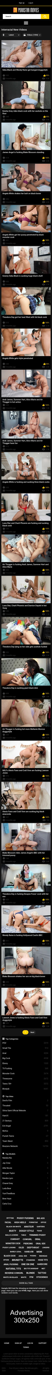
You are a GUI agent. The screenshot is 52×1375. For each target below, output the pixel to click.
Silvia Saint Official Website (25, 1110)
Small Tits (25, 1048)
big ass (41, 1218)
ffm (31, 1277)
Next (32, 1032)
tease (39, 1231)
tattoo (42, 1273)
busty (12, 1231)
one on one (27, 1264)
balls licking (11, 1235)
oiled (21, 1247)
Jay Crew (25, 1163)
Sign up (21, 3)
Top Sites (9, 1096)
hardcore (42, 1264)
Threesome (25, 1079)
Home (6, 1343)
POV (25, 1043)
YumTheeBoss (25, 1193)
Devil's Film (25, 1100)
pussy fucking (25, 1218)
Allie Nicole (25, 1168)
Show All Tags (26, 1283)
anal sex (23, 1256)
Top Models (10, 1154)
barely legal (15, 1252)
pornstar (33, 1222)
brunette (17, 1260)
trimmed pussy (37, 1235)
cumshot (15, 1239)
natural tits (13, 1268)
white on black (10, 1277)
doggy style (26, 1231)
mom (39, 1251)
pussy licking (9, 1247)
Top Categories (11, 1039)
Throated (25, 1105)
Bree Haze (25, 1199)
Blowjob (25, 1089)
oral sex (40, 1243)
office (43, 1222)
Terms (26, 1347)
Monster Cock (25, 1073)
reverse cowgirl (14, 1273)
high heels (20, 1222)
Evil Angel (25, 1126)
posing (33, 1256)
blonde (30, 1273)
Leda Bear (25, 1188)
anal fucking (11, 1264)
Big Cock (25, 1058)
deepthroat (33, 1247)
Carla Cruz (25, 1204)
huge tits (43, 1260)
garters (41, 1227)
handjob (28, 1252)
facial (8, 1222)
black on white (13, 1227)
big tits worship (31, 1269)
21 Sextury (25, 1121)
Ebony (25, 1063)
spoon (6, 1260)
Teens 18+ (25, 1084)
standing (30, 1260)
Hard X (25, 1116)
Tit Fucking (25, 1068)
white (23, 1277)
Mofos (25, 1131)
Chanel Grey (25, 1183)
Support (43, 1343)
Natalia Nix (25, 1158)
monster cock (13, 1243)
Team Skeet (25, 1141)
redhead (43, 1256)
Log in (31, 3)
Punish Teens (25, 1136)
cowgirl (27, 1239)
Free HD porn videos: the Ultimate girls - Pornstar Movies (23, 1369)
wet (43, 1269)
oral (38, 1239)
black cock (10, 1256)
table (23, 1235)
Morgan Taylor (25, 1173)
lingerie (45, 1248)
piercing (28, 1243)
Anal (25, 1053)
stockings (42, 1277)
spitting (10, 1218)
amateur (29, 1226)
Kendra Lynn (25, 1178)
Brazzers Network (25, 1146)
